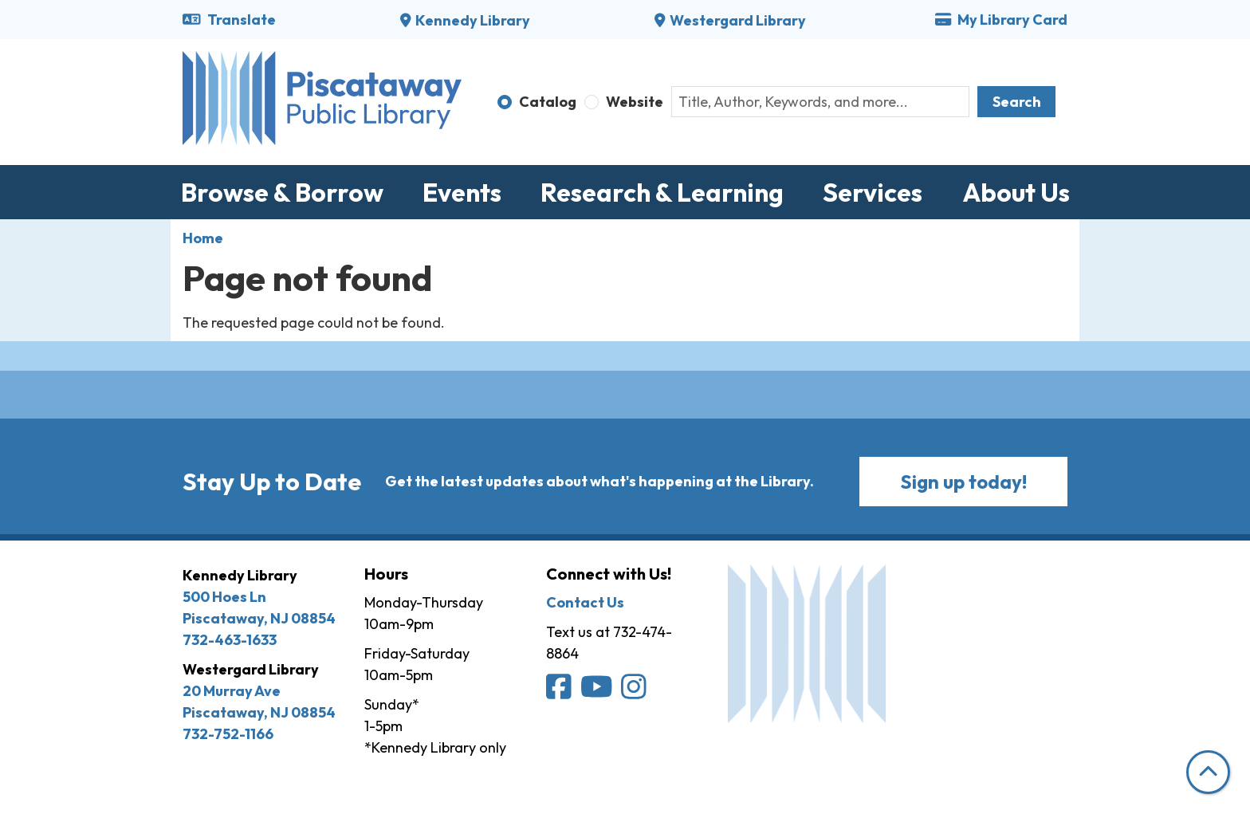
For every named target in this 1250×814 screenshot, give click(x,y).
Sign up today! (963, 482)
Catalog (547, 101)
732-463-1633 (230, 640)
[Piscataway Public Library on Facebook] (560, 691)
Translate (229, 19)
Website (634, 101)
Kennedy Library (472, 20)
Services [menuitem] (872, 192)
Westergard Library (738, 20)
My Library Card (1001, 19)
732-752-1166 (228, 734)
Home (203, 238)
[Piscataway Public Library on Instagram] (635, 691)
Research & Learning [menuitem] (662, 192)
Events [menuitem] (462, 192)
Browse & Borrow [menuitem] (282, 192)
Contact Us (585, 602)
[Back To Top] (1208, 772)
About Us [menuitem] (1016, 192)
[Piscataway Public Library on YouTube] (597, 691)
